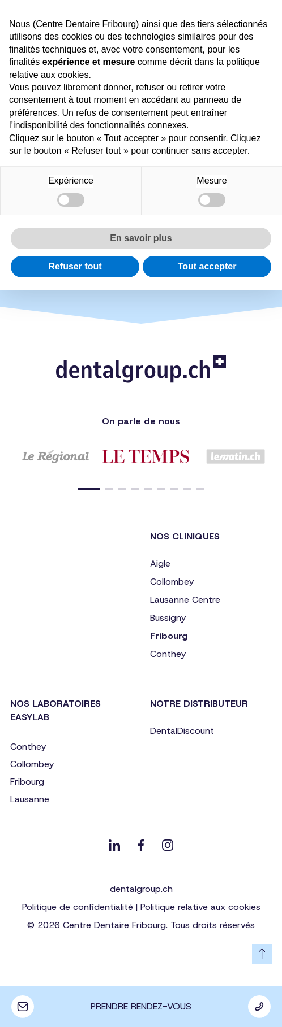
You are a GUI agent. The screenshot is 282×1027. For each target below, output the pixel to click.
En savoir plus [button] (141, 238)
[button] (89, 489)
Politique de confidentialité (77, 907)
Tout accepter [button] (207, 266)
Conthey (168, 654)
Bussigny (168, 618)
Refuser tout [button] (74, 266)
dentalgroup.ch (141, 889)
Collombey (172, 582)
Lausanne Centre (185, 600)
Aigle (160, 563)
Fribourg (169, 636)
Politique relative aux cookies (200, 907)
